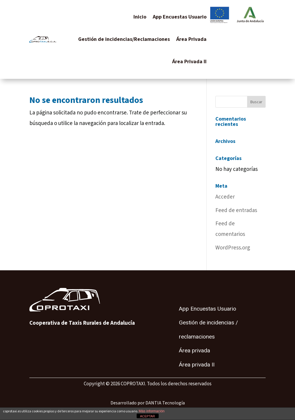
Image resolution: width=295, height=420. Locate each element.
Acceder (225, 197)
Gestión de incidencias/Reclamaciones (124, 39)
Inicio (139, 17)
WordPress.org (232, 248)
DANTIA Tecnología (165, 403)
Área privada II (196, 365)
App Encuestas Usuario (180, 17)
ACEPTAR (147, 416)
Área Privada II (189, 61)
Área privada (194, 350)
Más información (152, 411)
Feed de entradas (236, 210)
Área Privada (191, 39)
